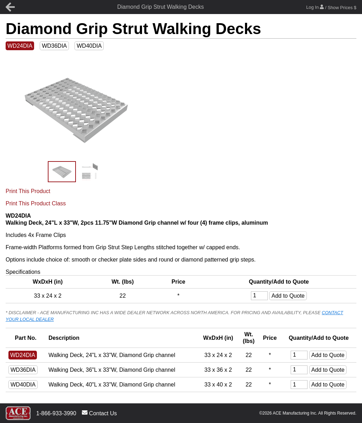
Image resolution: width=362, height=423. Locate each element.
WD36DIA (54, 46)
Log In (331, 7)
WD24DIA (19, 46)
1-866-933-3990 (56, 413)
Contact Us (99, 413)
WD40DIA (89, 46)
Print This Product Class (36, 203)
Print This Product (28, 191)
